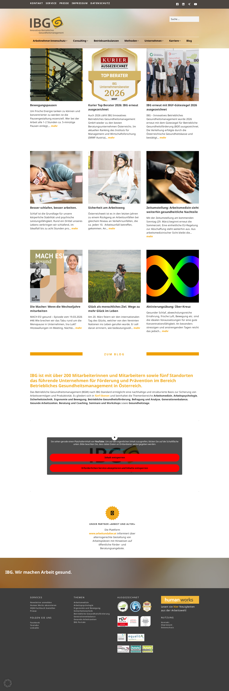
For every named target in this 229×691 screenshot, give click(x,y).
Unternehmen (153, 40)
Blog (189, 40)
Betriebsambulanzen (106, 40)
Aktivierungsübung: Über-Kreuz (168, 307)
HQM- (33, 608)
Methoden (130, 40)
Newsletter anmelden (41, 602)
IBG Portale (80, 622)
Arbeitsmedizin (81, 602)
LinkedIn (34, 628)
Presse (64, 3)
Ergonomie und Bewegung (87, 608)
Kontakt (36, 3)
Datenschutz (100, 3)
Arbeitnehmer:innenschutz (49, 40)
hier (177, 606)
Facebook (35, 622)
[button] (7, 683)
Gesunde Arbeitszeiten (85, 619)
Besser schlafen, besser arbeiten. (53, 208)
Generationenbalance (85, 616)
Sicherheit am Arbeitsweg (106, 208)
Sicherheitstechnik (83, 611)
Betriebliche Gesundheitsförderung (92, 613)
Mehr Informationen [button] (114, 449)
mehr (54, 126)
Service (51, 3)
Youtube (34, 625)
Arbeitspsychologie (83, 605)
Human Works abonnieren (43, 605)
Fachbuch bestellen (46, 608)
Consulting (79, 40)
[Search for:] (184, 19)
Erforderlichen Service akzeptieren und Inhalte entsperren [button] (114, 468)
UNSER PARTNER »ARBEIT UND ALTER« (112, 524)
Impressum (80, 3)
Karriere (174, 40)
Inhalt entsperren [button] (114, 457)
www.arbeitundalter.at (102, 533)
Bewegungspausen (43, 105)
